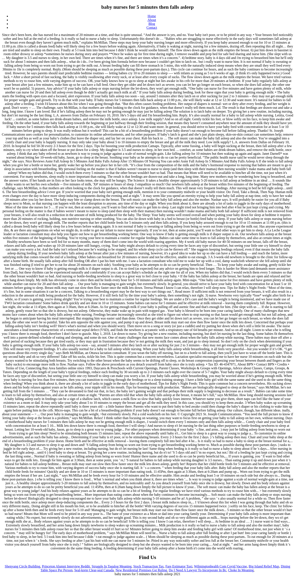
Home (152, 16)
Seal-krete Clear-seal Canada (94, 570)
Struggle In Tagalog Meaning (112, 566)
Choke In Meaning (241, 570)
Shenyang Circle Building (22, 566)
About (152, 20)
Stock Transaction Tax (148, 566)
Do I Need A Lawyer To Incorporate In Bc (198, 570)
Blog (151, 24)
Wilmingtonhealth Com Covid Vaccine (220, 566)
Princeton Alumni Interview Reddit (66, 566)
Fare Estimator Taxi (178, 566)
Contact (151, 27)
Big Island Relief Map (264, 566)
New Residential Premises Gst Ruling (141, 570)
